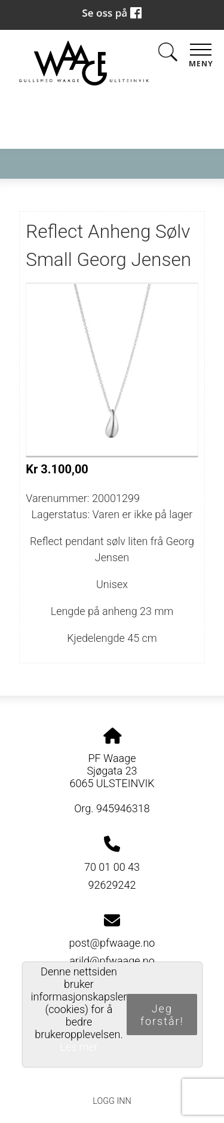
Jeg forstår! (162, 1014)
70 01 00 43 (112, 867)
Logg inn (112, 1101)
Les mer (79, 1047)
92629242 (112, 885)
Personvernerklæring (112, 1074)
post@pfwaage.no (112, 943)
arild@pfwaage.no (112, 960)
